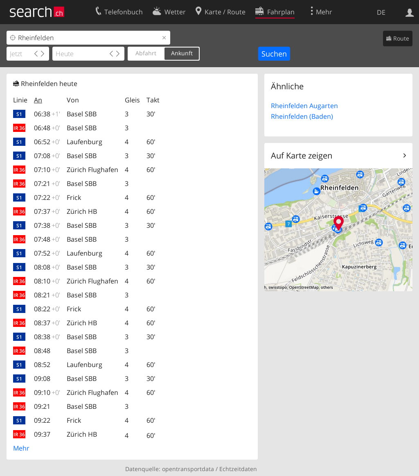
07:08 (47, 155)
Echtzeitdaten (238, 469)
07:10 (47, 169)
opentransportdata (188, 469)
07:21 (47, 183)
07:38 (47, 225)
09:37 (42, 434)
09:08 (42, 378)
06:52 (47, 141)
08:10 (47, 281)
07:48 (47, 239)
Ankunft (182, 53)
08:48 (42, 350)
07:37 (47, 211)
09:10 (47, 392)
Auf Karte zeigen (301, 155)
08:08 (47, 267)
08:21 (47, 294)
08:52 (42, 364)
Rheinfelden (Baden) (302, 116)
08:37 (47, 322)
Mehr (21, 448)
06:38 (47, 113)
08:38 (47, 336)
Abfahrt (145, 53)
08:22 (47, 308)
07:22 (47, 197)
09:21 (42, 406)
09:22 (42, 420)
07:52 (47, 253)
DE (381, 12)
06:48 (47, 127)
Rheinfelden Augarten (304, 105)
